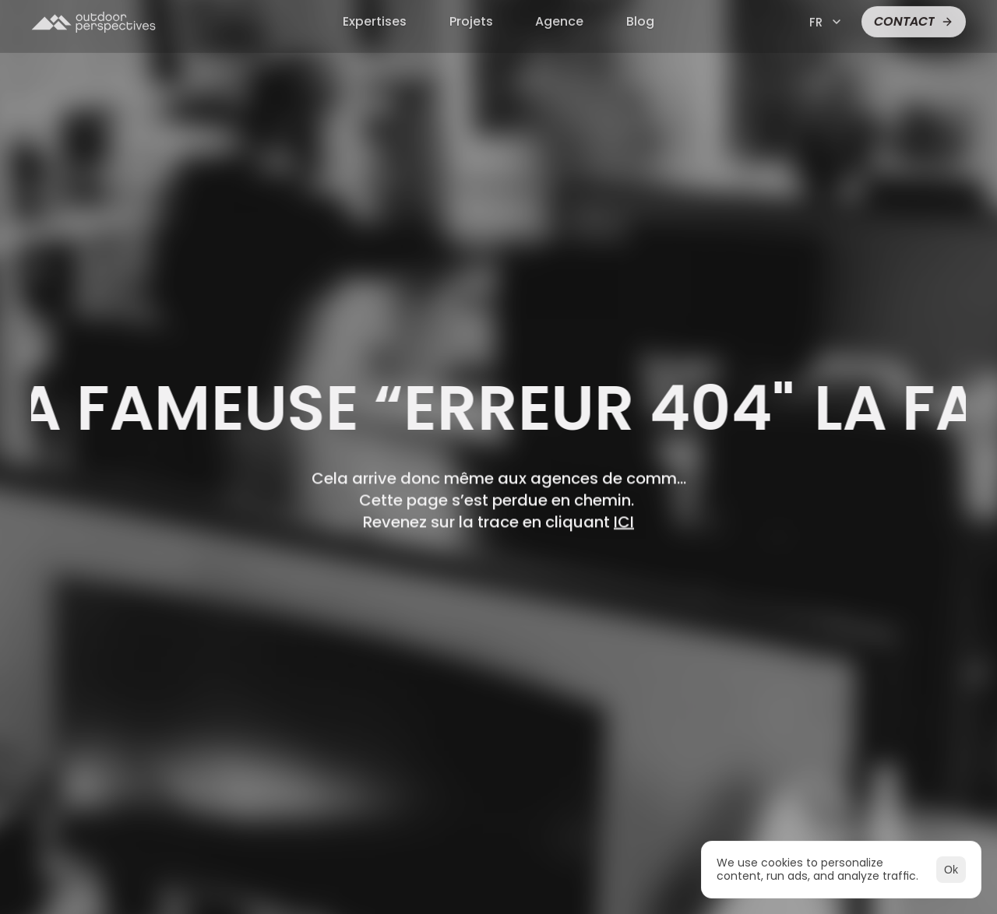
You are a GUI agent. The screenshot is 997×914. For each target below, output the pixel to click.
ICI (624, 522)
